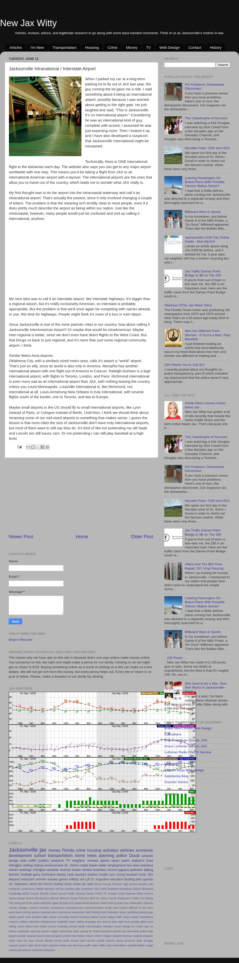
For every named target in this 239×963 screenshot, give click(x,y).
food (103, 912)
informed (34, 921)
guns (36, 874)
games (63, 879)
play (150, 931)
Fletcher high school (124, 884)
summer (40, 879)
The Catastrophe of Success (206, 118)
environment (54, 865)
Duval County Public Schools (67, 893)
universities (119, 945)
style (77, 888)
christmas (14, 888)
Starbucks (124, 898)
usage (149, 945)
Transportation (64, 47)
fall (57, 888)
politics (44, 860)
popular (31, 935)
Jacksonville (23, 850)
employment (117, 865)
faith (88, 912)
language (90, 921)
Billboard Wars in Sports (203, 212)
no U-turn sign (140, 926)
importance (146, 916)
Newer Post (21, 536)
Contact (194, 47)
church (112, 870)
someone (129, 940)
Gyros (121, 893)
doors (18, 912)
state (139, 940)
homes (74, 916)
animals (52, 879)
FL (105, 893)
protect (67, 935)
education (116, 879)
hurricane (49, 874)
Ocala (73, 898)
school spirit (78, 940)
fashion (14, 874)
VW (11, 902)
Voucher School (176, 782)
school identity (44, 940)
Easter (90, 893)
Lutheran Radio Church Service (187, 752)
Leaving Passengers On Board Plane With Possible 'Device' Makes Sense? (205, 182)
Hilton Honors (144, 893)
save (31, 940)
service (91, 940)
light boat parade (129, 921)
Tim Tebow (146, 898)
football (26, 874)
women (65, 870)
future (123, 912)
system (23, 945)
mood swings (122, 926)
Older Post (142, 536)
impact (135, 916)
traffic (32, 860)
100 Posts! (175, 658)
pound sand (44, 935)
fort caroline (67, 888)
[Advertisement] (81, 261)
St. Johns (71, 865)
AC (11, 884)
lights (143, 921)
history (39, 865)
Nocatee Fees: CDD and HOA (207, 148)
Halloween (21, 884)
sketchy (110, 940)
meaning (62, 926)
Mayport (14, 879)
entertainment (49, 912)
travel (93, 865)
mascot (52, 926)
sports (105, 860)
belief (104, 902)
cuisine (123, 907)
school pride (61, 940)
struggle (148, 940)
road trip (22, 940)
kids (24, 860)
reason (89, 935)
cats (150, 884)
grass (21, 916)
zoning (120, 874)
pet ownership (130, 931)
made (43, 926)
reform (98, 935)
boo (126, 902)
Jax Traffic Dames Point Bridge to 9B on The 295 (203, 273)
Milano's (64, 898)
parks (125, 860)
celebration (135, 902)
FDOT (99, 893)
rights (12, 940)
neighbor (78, 860)
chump (13, 907)
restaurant (27, 879)
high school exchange (56, 916)
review (87, 870)
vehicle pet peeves (20, 950)
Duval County (103, 884)
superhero (87, 888)
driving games (31, 912)
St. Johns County (106, 898)
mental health (77, 926)
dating (148, 870)
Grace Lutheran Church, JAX (185, 740)
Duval (134, 855)
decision (50, 888)
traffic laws (91, 945)
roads (84, 865)
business (99, 870)
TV (148, 47)
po (84, 884)
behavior (95, 902)
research (57, 860)
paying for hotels (90, 931)
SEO (92, 898)
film (40, 884)
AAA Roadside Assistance (116, 888)
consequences (74, 907)
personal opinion (111, 931)
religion (107, 935)
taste (45, 945)
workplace (49, 950)
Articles (16, 47)
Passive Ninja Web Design (184, 770)
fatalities (93, 874)
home (80, 855)
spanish (148, 879)
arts (71, 902)
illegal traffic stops (119, 916)
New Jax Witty (28, 23)
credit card (111, 907)
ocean (77, 884)
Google (112, 893)
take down (34, 945)
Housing (92, 47)
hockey (58, 884)
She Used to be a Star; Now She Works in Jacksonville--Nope (205, 687)
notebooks (23, 931)
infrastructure (48, 921)
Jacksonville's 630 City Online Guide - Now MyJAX (207, 239)
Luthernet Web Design (181, 758)
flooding (129, 879)
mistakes (108, 926)
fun (129, 865)
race (70, 874)
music (142, 874)
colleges (23, 907)
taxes (116, 860)
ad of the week (31, 902)
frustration (113, 912)
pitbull (143, 931)
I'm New (37, 47)
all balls (63, 902)
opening (35, 931)
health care (107, 874)
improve (13, 921)
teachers (54, 945)
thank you (66, 945)
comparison (57, 907)
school (40, 855)
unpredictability (136, 945)
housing (94, 850)
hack (28, 916)
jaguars (123, 870)
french (48, 884)
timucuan (78, 945)
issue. (72, 921)
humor (103, 916)
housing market (88, 916)
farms (33, 884)
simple (100, 940)
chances (148, 902)
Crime (113, 47)
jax (43, 850)
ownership (66, 931)
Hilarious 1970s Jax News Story (188, 305)
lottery (29, 926)
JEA (150, 874)
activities (110, 850)
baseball (131, 874)
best (110, 902)
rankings (25, 870)
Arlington (39, 870)
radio (90, 884)
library (61, 874)
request (117, 935)
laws (115, 921)
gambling (132, 912)
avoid (85, 902)
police (121, 855)
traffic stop (105, 945)
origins (55, 931)
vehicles (127, 850)
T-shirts (134, 898)
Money (131, 47)
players (13, 935)
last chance (104, 921)
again (55, 902)
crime (81, 850)
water (102, 865)
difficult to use (137, 907)
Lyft (87, 879)
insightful (62, 921)
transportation (60, 855)
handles (37, 916)
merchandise (94, 926)
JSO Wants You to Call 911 (184, 365)
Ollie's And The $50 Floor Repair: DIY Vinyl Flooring (204, 566)
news (92, 855)
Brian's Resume (20, 640)
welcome (37, 950)
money (54, 850)
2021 (97, 888)
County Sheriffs (39, 893)
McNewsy (171, 764)
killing (80, 921)
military (73, 879)
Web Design (169, 47)
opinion (45, 931)
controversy (28, 888)
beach (76, 870)
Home (82, 536)
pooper (22, 935)
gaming (143, 912)
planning (106, 855)
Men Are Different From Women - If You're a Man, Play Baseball (207, 335)
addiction (45, 902)
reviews (93, 860)
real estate (78, 935)
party (76, 931)
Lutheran (53, 898)
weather (53, 870)
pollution (136, 870)
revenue (127, 935)
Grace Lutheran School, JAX (185, 746)
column (33, 907)
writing (28, 865)
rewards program (143, 935)
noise (67, 884)
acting (17, 902)
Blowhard (147, 888)
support (13, 945)
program (57, 935)
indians (23, 921)
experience (64, 912)
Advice (137, 888)
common (44, 907)
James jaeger (17, 898)
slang (119, 940)
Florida (68, 850)
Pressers (83, 898)
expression (78, 912)
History (216, 47)
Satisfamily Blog (176, 776)
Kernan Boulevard (37, 898)
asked (78, 902)
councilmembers (94, 907)
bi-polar (118, 902)
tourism (80, 874)
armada (142, 884)
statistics (137, 860)
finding (96, 912)
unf (82, 879)
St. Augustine (100, 879)
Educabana (172, 734)
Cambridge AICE (19, 893)
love (36, 926)
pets (139, 879)
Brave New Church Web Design (188, 728)
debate (40, 888)
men (136, 865)
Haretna (130, 893)
